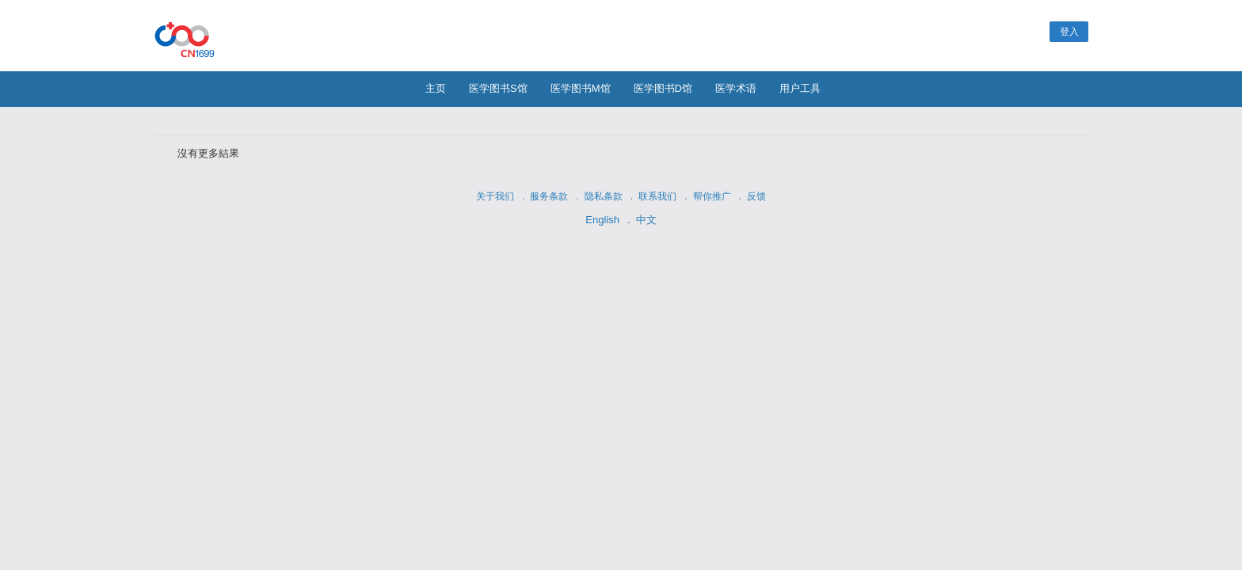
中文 (646, 220)
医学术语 (735, 88)
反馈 (756, 196)
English (602, 220)
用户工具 (800, 88)
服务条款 (549, 196)
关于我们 (495, 196)
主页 (435, 88)
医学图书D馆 (663, 88)
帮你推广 (712, 196)
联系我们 (657, 196)
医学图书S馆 (498, 88)
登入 (1069, 31)
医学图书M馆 (581, 88)
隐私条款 (604, 196)
